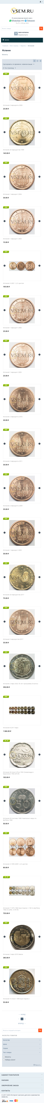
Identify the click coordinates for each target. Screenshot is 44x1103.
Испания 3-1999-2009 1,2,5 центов (15, 864)
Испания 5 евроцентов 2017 (13, 639)
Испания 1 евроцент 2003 (12, 239)
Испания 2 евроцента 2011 (12, 461)
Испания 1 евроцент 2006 (12, 328)
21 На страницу (9, 68)
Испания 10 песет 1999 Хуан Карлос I (16, 999)
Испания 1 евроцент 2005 (12, 372)
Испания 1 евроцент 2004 (12, 194)
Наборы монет (9, 1060)
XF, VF (6, 741)
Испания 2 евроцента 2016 (12, 417)
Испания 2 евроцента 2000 (12, 105)
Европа (23, 46)
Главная (5, 46)
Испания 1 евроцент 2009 (12, 550)
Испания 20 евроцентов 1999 (13, 150)
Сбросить (38, 1065)
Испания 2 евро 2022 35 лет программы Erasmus (20, 684)
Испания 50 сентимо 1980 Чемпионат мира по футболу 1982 (19, 819)
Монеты (7, 1057)
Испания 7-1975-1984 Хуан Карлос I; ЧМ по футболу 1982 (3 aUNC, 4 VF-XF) (21, 909)
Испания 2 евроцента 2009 (12, 506)
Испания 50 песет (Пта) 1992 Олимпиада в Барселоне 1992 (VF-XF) (18, 773)
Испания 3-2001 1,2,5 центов (13, 283)
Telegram (29, 20)
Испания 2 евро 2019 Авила (13, 954)
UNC (6, 74)
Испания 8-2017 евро (10, 728)
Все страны (14, 46)
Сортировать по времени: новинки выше (18, 64)
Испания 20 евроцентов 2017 (13, 595)
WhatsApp (15, 20)
